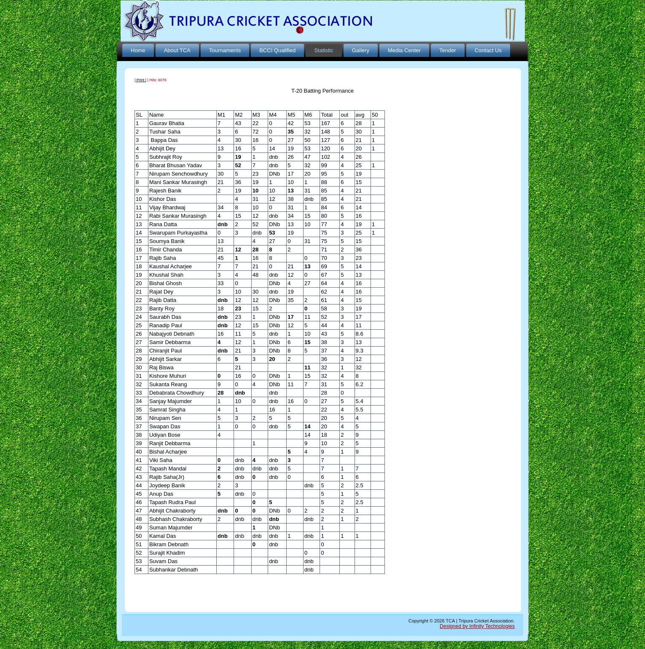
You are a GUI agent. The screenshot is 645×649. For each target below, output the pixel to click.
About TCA (177, 50)
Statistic (323, 50)
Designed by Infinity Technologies (477, 626)
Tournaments (225, 50)
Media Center (404, 50)
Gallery (360, 50)
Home (138, 50)
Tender (447, 50)
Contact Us (488, 50)
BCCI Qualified (277, 50)
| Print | (140, 80)
